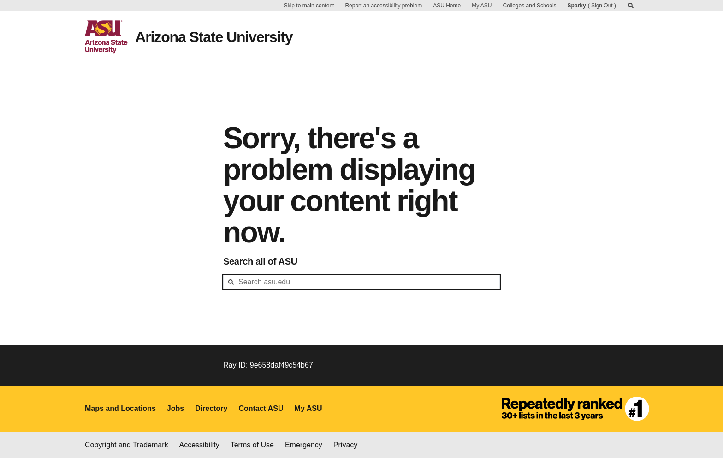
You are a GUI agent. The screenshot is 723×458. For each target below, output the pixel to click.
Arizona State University (213, 37)
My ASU (482, 5)
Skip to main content (309, 5)
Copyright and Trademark (126, 445)
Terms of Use (252, 445)
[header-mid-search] (361, 282)
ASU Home (447, 5)
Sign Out (602, 5)
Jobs (175, 408)
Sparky (577, 5)
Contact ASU (260, 408)
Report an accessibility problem (383, 5)
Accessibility (199, 445)
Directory (211, 408)
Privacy (345, 445)
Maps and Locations (120, 408)
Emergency (303, 445)
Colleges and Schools (530, 5)
